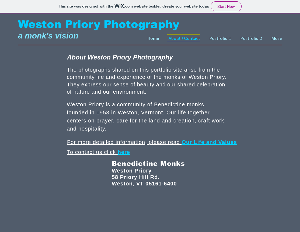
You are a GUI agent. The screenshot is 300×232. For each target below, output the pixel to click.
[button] (219, 38)
